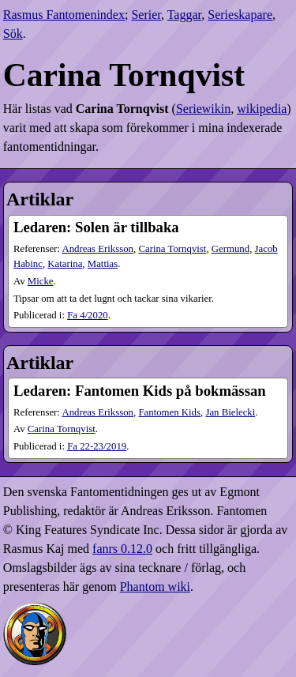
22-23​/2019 (96, 446)
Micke (41, 281)
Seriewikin (203, 108)
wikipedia (262, 108)
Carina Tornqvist (172, 248)
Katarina (64, 263)
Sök (13, 33)
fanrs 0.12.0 (122, 548)
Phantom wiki (155, 586)
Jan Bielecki (230, 412)
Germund (230, 248)
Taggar (184, 14)
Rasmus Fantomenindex (64, 14)
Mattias (103, 263)
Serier (146, 14)
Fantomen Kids (169, 412)
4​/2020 (87, 315)
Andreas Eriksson (97, 248)
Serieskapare (240, 14)
